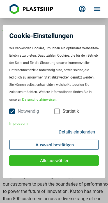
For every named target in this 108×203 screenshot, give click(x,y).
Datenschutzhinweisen (39, 99)
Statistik (71, 111)
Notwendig (28, 111)
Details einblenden (77, 132)
